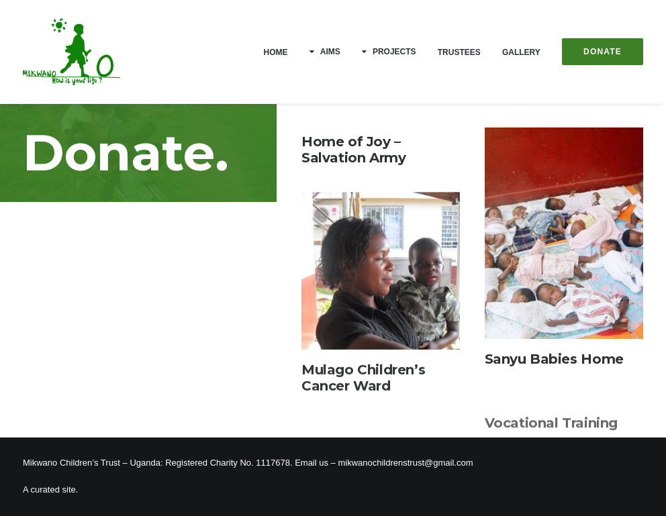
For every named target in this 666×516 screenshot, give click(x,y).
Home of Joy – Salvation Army (353, 150)
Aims (330, 51)
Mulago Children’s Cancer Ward (363, 387)
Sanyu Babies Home (554, 360)
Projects (394, 51)
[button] (564, 234)
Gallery (521, 52)
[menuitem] (280, 52)
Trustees (459, 52)
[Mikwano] (71, 51)
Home (276, 52)
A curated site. (50, 489)
